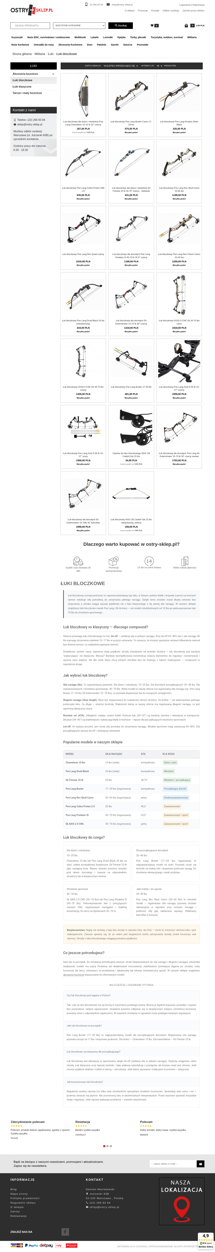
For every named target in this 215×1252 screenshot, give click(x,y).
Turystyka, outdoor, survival (167, 37)
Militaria (192, 37)
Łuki (33, 66)
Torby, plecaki (138, 37)
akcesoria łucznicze (73, 974)
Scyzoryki (17, 37)
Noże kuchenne (20, 44)
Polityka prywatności (25, 1198)
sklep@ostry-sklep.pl (122, 4)
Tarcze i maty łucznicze (27, 93)
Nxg (18, 175)
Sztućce (127, 44)
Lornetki (108, 37)
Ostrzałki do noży (44, 44)
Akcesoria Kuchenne (70, 44)
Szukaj (120, 25)
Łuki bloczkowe (22, 80)
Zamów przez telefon (193, 10)
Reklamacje (18, 1216)
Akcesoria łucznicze (34, 74)
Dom (89, 44)
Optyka (121, 37)
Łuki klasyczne (22, 86)
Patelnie (101, 44)
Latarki (94, 37)
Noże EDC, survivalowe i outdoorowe (48, 37)
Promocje (143, 10)
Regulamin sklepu (23, 1202)
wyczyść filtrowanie (34, 203)
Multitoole (80, 37)
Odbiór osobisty (171, 10)
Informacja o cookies (132, 1246)
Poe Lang (21, 181)
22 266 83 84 (96, 4)
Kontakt (155, 10)
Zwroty (15, 1211)
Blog (13, 1189)
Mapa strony (19, 1193)
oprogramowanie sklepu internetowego (177, 1246)
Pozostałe (142, 44)
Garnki (115, 44)
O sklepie (130, 10)
